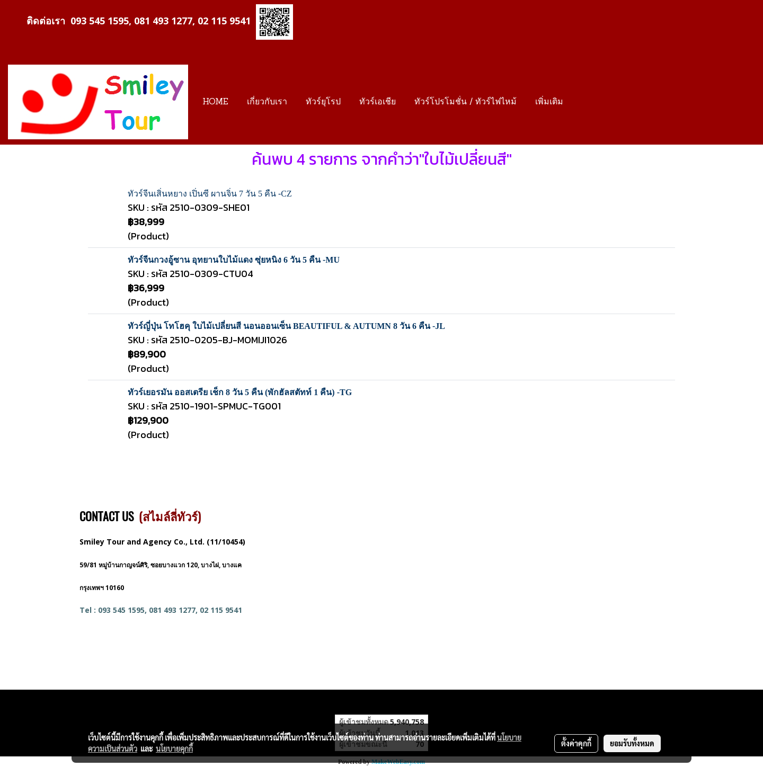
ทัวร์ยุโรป (323, 102)
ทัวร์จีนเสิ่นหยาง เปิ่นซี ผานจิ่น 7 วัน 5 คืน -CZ (210, 193)
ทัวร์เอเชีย (377, 102)
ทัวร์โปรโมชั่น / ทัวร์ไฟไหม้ (465, 102)
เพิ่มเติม (549, 102)
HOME (215, 102)
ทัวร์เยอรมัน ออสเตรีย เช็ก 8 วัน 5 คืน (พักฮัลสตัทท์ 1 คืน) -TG (240, 392)
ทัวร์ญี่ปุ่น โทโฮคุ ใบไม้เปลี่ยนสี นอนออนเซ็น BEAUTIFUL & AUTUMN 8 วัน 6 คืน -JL (286, 326)
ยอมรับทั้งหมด (632, 743)
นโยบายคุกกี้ (174, 748)
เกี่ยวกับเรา (267, 102)
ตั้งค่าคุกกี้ (576, 743)
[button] (582, 102)
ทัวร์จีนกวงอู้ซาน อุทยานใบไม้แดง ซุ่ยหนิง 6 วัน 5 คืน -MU (234, 259)
